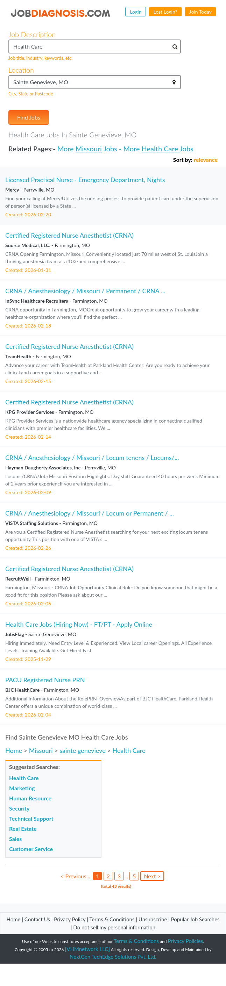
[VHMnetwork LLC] (87, 949)
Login (135, 12)
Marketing (22, 788)
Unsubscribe (153, 919)
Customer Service (31, 848)
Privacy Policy (69, 919)
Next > (152, 876)
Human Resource (30, 798)
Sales (15, 838)
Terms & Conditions (112, 919)
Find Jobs (28, 117)
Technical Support (31, 818)
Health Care (161, 148)
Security (19, 808)
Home (13, 750)
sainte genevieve (82, 750)
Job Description (32, 34)
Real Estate (23, 828)
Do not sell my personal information (114, 927)
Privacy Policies (185, 941)
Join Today (200, 12)
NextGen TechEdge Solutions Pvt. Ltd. (113, 956)
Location (21, 70)
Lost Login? (165, 12)
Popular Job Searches (195, 919)
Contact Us (37, 919)
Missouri (89, 148)
